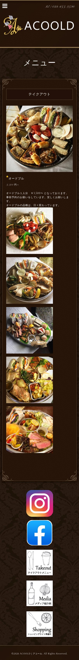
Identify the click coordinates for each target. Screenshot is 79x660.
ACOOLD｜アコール (31, 653)
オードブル (16, 178)
